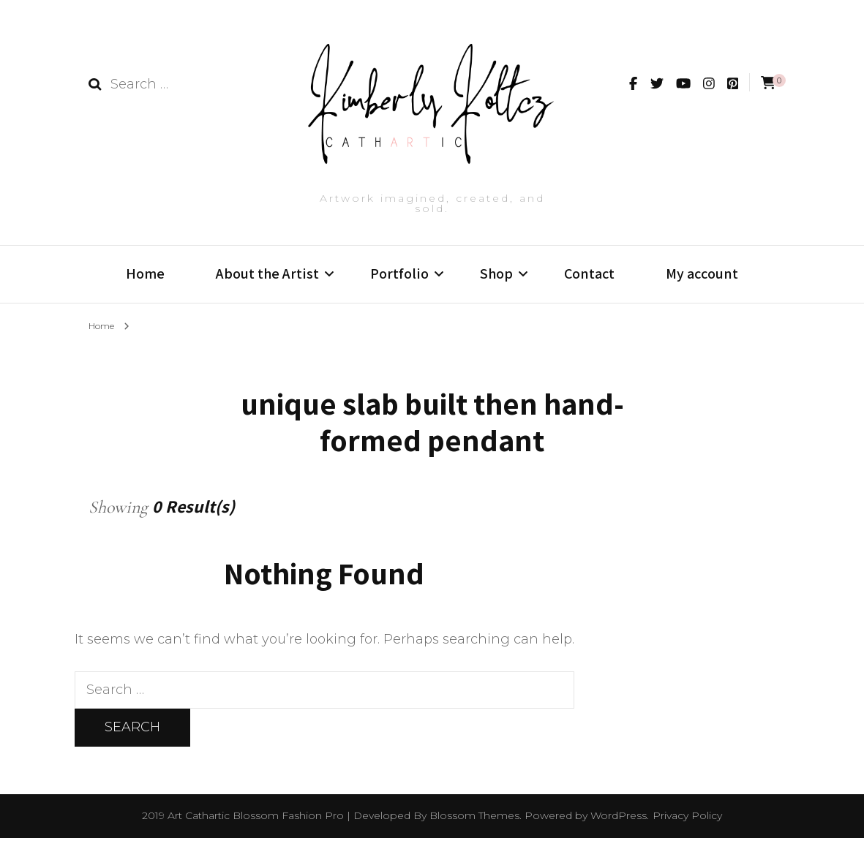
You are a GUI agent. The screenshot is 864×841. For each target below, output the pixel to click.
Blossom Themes (474, 818)
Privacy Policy (687, 818)
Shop (496, 273)
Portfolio (399, 273)
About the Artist (267, 273)
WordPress (618, 818)
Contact (589, 273)
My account (702, 273)
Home (145, 273)
